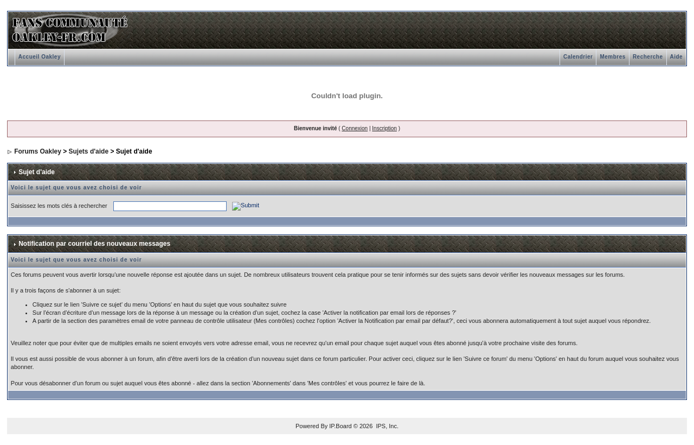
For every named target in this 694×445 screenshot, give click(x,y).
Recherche (648, 57)
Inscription (384, 128)
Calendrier (578, 57)
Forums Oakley (37, 151)
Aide (676, 57)
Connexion (355, 128)
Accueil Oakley (39, 57)
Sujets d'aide (89, 151)
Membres (612, 57)
